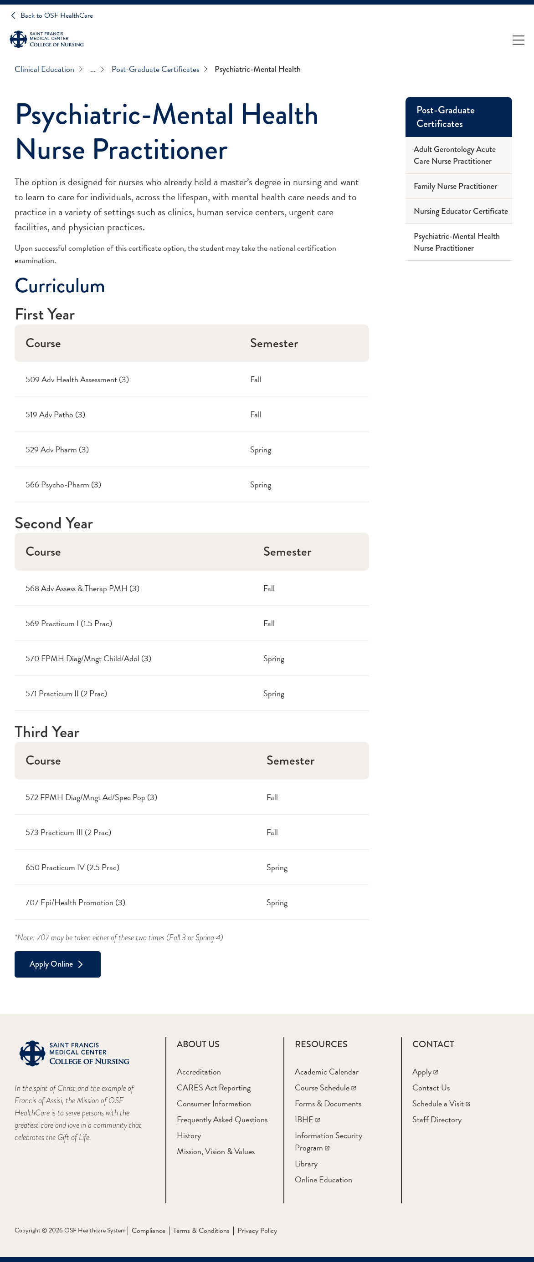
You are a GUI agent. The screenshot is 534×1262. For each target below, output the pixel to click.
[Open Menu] (518, 39)
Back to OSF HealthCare (57, 15)
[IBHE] (307, 1119)
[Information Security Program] (328, 1141)
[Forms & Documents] (328, 1103)
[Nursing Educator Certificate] (459, 211)
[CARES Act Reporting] (214, 1087)
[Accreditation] (199, 1071)
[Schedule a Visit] (441, 1103)
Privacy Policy (257, 1230)
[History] (189, 1135)
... (97, 69)
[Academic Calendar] (327, 1071)
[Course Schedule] (325, 1087)
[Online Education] (323, 1179)
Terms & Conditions (201, 1230)
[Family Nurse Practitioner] (459, 186)
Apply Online (51, 964)
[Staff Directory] (437, 1119)
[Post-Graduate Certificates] (459, 117)
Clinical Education (49, 69)
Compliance (148, 1230)
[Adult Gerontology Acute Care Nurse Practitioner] (459, 155)
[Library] (306, 1163)
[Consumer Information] (214, 1103)
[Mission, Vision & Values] (216, 1151)
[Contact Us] (431, 1087)
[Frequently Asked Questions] (222, 1119)
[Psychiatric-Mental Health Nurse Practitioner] (459, 242)
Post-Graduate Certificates (160, 69)
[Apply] (425, 1071)
